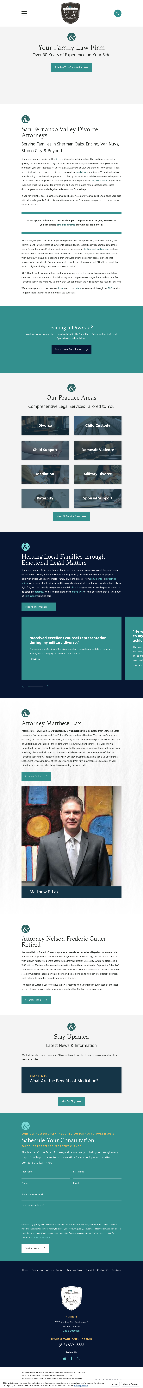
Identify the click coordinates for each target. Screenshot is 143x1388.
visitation (76, 587)
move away (78, 592)
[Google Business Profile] (64, 1358)
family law (81, 172)
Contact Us (103, 1270)
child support (31, 596)
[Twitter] (78, 1358)
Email (76, 1183)
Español (90, 1270)
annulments (96, 579)
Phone (25, 1183)
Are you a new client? (32, 1194)
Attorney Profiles (55, 1270)
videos (77, 288)
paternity (39, 592)
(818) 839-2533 (71, 1344)
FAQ (110, 288)
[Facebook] (71, 1358)
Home (25, 1270)
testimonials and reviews (96, 249)
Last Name (78, 1172)
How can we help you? (33, 1205)
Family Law (37, 1270)
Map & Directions (71, 1331)
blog (60, 288)
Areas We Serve (75, 1270)
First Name (27, 1172)
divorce (59, 159)
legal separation (100, 181)
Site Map (116, 1270)
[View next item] (48, 686)
